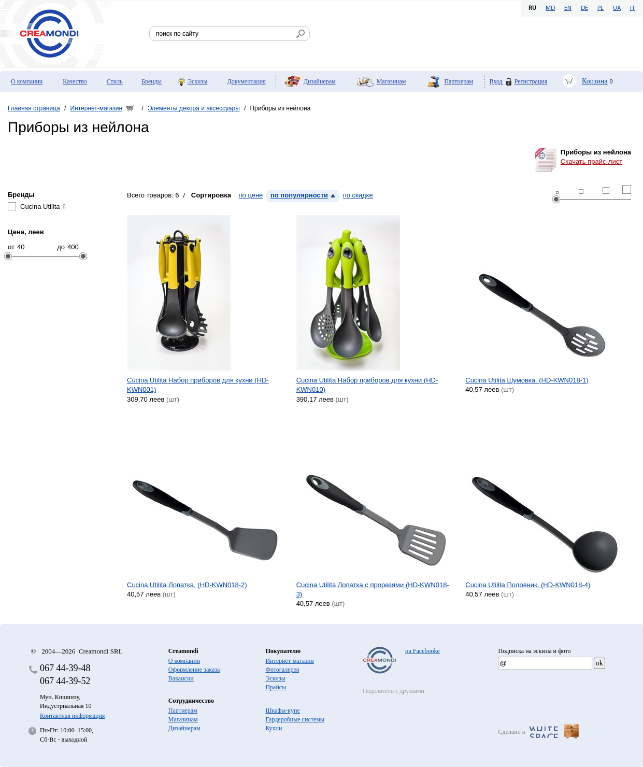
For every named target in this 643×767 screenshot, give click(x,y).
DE (584, 8)
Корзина (595, 81)
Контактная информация (72, 715)
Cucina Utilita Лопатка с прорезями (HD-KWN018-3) (372, 589)
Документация (246, 81)
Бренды (151, 81)
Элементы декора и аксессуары (194, 108)
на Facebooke (422, 651)
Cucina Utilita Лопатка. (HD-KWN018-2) (187, 585)
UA (617, 8)
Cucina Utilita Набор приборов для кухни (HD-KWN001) (198, 384)
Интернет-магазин (96, 108)
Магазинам (391, 81)
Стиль (115, 81)
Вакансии (181, 678)
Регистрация (531, 81)
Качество (75, 81)
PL (600, 8)
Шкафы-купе (282, 710)
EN (567, 8)
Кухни (273, 728)
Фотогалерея (282, 669)
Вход (496, 81)
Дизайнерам (320, 81)
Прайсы (275, 687)
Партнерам (458, 81)
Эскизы (197, 81)
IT (632, 8)
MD (550, 8)
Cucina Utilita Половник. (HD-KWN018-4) (527, 585)
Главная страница (34, 108)
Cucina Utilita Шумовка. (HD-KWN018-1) (526, 380)
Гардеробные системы (294, 719)
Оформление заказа (194, 669)
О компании (26, 81)
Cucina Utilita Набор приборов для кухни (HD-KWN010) (367, 384)
